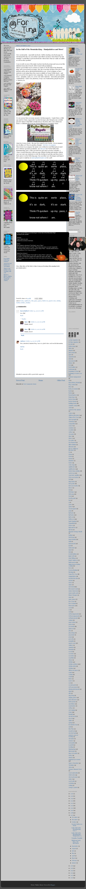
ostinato (71, 620)
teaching (71, 747)
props (70, 637)
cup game (71, 434)
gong (70, 511)
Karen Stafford (24, 311)
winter (70, 779)
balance (71, 363)
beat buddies (72, 367)
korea (70, 568)
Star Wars (71, 729)
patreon (71, 624)
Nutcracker (72, 605)
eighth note (27, 301)
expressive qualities (74, 475)
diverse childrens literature (73, 449)
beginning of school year (75, 373)
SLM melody (72, 701)
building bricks (73, 403)
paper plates (72, 622)
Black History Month (74, 382)
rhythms (28, 302)
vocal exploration (73, 773)
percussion (72, 626)
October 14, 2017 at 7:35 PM (33, 341)
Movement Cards (73, 589)
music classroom (73, 591)
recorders (71, 656)
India (70, 541)
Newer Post (20, 380)
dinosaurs (71, 446)
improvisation (72, 539)
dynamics (71, 460)
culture (71, 432)
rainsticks (71, 647)
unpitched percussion (74, 759)
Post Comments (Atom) (29, 384)
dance (70, 436)
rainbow (71, 645)
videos (70, 767)
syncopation (72, 743)
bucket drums (72, 401)
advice (70, 348)
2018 (71, 813)
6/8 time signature (74, 342)
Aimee (26, 322)
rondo (70, 672)
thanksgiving (72, 749)
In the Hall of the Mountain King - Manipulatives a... (77, 834)
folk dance (71, 492)
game (35, 301)
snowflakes (72, 704)
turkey (70, 755)
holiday (70, 535)
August (74, 848)
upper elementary (74, 763)
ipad (70, 545)
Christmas (71, 421)
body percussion (73, 389)
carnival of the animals (75, 409)
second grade (72, 685)
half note (71, 513)
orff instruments (73, 618)
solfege (71, 708)
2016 (71, 866)
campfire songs (73, 405)
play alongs (72, 633)
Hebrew (71, 525)
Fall (32, 301)
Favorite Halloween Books (77, 824)
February (74, 860)
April (73, 856)
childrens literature (74, 415)
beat (70, 365)
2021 (71, 805)
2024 (71, 798)
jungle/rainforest (73, 560)
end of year (72, 473)
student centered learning (73, 735)
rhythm (59, 301)
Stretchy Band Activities (77, 159)
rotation (71, 674)
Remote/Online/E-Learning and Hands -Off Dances (78, 197)
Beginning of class (73, 371)
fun (69, 500)
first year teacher (73, 485)
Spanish (71, 714)
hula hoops (72, 537)
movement (71, 586)
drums (70, 458)
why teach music (73, 777)
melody (71, 580)
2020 (71, 808)
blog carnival (72, 384)
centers (71, 413)
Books (22, 301)
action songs (72, 346)
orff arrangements (74, 614)
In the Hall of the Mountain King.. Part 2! (76, 829)
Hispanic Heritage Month (75, 531)
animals (71, 350)
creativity (71, 430)
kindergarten (72, 562)
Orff (70, 612)
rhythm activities (20, 302)
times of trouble (73, 753)
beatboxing (72, 369)
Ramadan (71, 649)
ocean (70, 607)
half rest (71, 517)
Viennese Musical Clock (75, 769)
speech (71, 718)
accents (71, 344)
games (40, 301)
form (70, 496)
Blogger (53, 885)
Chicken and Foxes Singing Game (78, 178)
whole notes (72, 775)
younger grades (73, 787)
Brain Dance (72, 397)
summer (71, 741)
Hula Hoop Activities (78, 103)
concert (71, 425)
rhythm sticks (72, 666)
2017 (71, 815)
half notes (71, 515)
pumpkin (71, 641)
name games (72, 599)
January (74, 863)
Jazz (70, 552)
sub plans (71, 738)
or (69, 609)
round (70, 676)
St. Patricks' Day (73, 724)
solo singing (72, 710)
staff (70, 727)
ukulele (71, 757)
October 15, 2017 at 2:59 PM (38, 322)
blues (70, 387)
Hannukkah (72, 523)
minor (70, 584)
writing (70, 785)
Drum (70, 456)
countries (71, 428)
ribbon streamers (73, 670)
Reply (21, 315)
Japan (70, 550)
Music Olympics (73, 595)
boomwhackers (73, 395)
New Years (72, 601)
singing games (72, 697)
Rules (70, 678)
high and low (72, 527)
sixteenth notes (73, 699)
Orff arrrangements (74, 616)
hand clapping (72, 521)
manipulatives (72, 576)
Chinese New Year (74, 417)
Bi (69, 380)
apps (70, 354)
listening (71, 572)
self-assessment (73, 687)
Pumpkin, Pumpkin (77, 838)
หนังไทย (22, 347)
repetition (71, 658)
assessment (72, 361)
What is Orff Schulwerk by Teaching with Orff (7, 271)
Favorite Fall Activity (78, 69)
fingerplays (72, 481)
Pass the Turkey (77, 212)
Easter (70, 462)
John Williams (72, 558)
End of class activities (74, 471)
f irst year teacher (73, 477)
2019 (71, 810)
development (72, 442)
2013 (71, 873)
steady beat (72, 731)
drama (70, 454)
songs (70, 712)
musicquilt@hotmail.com (38, 158)
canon (70, 407)
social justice (72, 706)
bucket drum (72, 399)
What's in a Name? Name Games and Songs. (78, 141)
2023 (71, 801)
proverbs (71, 639)
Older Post (61, 380)
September (75, 846)
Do (69, 452)
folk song (71, 494)
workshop (71, 783)
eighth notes (72, 469)
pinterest (71, 628)
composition (72, 423)
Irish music (72, 548)
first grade (72, 483)
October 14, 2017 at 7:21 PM (36, 311)
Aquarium (71, 356)
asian (70, 359)
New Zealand (72, 603)
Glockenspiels (72, 508)
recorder (71, 653)
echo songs (72, 465)
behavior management (75, 377)
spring (70, 722)
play (70, 630)
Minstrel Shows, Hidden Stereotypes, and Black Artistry (8, 277)
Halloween (45, 301)
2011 (71, 877)
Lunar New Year (73, 574)
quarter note (52, 301)
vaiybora (22, 341)
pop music (71, 635)
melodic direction (73, 578)
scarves (71, 681)
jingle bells (72, 556)
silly (70, 693)
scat (70, 683)
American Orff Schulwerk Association (7, 265)
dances (70, 438)
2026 (71, 793)
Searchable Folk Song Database (7, 260)
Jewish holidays (73, 554)
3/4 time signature (73, 340)
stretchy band (72, 733)
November (75, 819)
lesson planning (73, 570)
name (70, 597)
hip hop (71, 529)
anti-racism (72, 352)
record (70, 651)
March (74, 858)
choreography (72, 419)
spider (70, 720)
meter (70, 582)
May (73, 853)
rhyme (70, 660)
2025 (71, 796)
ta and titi (71, 745)
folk (70, 490)
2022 (71, 803)
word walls (72, 781)
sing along (71, 695)
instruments (72, 543)
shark (70, 691)
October (74, 822)
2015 (71, 868)
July (73, 851)
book (70, 391)
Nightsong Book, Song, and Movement (76, 842)
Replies (24, 319)
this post (43, 149)
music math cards (73, 593)
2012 (71, 875)
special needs (72, 716)
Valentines (71, 765)
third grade (72, 751)
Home (41, 380)
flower (70, 488)
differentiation (72, 444)
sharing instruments (74, 689)
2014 (71, 870)
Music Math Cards (78, 87)
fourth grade (72, 498)
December (71, 440)
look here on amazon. (49, 145)
